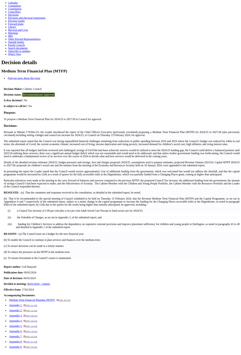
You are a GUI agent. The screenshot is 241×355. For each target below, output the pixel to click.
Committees (14, 5)
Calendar (13, 2)
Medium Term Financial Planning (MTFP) (39, 300)
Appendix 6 (23, 331)
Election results (16, 20)
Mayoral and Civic (18, 30)
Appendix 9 (23, 346)
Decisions (13, 14)
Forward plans (16, 24)
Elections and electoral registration (27, 17)
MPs (10, 36)
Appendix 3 (23, 315)
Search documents (18, 48)
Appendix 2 (23, 310)
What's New (14, 54)
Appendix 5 (23, 326)
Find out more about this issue (24, 78)
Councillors (14, 11)
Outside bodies (16, 42)
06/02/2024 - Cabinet (38, 283)
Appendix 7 (23, 336)
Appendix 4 (23, 320)
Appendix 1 (23, 305)
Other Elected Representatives (24, 39)
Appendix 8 (23, 341)
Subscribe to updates (19, 51)
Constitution (14, 8)
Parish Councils (16, 45)
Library (12, 27)
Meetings (13, 33)
